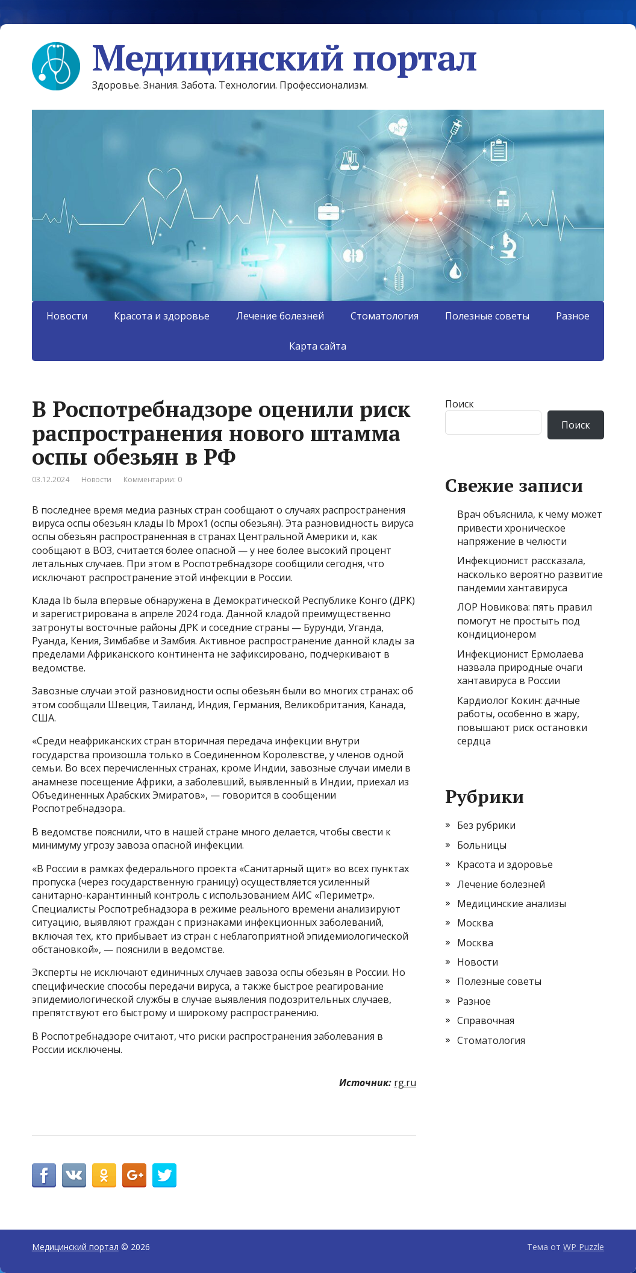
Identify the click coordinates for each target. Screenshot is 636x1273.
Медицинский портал (254, 57)
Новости (66, 315)
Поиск (459, 403)
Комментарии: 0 (152, 479)
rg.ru (405, 1082)
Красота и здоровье (162, 315)
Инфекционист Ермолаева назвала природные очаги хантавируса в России (520, 667)
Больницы (482, 845)
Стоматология (385, 315)
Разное (573, 315)
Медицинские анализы (511, 903)
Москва (475, 922)
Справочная (485, 1020)
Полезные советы (487, 315)
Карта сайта (317, 346)
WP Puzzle (583, 1247)
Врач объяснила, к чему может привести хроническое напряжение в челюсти (529, 528)
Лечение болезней (280, 315)
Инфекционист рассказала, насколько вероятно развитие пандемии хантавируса (530, 574)
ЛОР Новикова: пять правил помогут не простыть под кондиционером (524, 620)
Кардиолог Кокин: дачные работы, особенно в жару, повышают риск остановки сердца (522, 720)
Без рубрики (486, 825)
